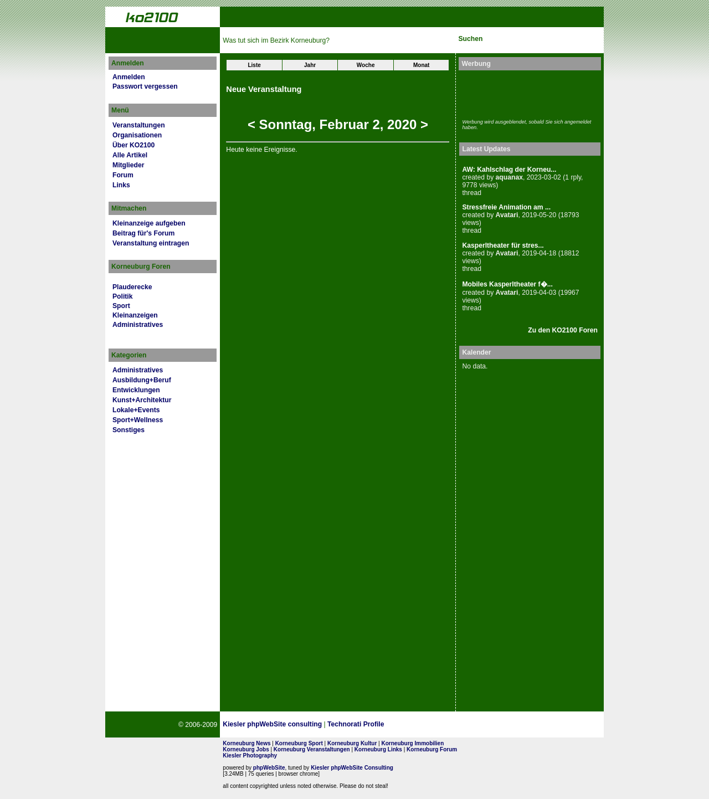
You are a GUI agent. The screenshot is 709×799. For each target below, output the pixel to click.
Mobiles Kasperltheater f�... (507, 284)
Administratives (137, 325)
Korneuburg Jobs (246, 749)
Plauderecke (132, 287)
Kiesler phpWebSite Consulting (352, 768)
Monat (421, 65)
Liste (254, 65)
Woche (366, 65)
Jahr (310, 65)
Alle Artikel (129, 155)
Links (121, 185)
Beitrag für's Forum (143, 233)
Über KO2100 (133, 145)
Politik (122, 296)
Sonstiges (128, 430)
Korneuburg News (246, 743)
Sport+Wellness (137, 420)
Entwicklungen (136, 390)
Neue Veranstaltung (263, 89)
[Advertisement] (527, 93)
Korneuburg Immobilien (413, 743)
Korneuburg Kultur (352, 743)
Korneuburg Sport (299, 743)
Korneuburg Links (378, 749)
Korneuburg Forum (432, 749)
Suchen (470, 39)
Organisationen (137, 135)
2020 (402, 124)
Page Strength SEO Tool (426, 725)
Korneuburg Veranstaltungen (312, 749)
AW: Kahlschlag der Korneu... (509, 169)
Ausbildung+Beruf (141, 380)
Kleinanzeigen (135, 315)
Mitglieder (128, 165)
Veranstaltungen (138, 125)
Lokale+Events (136, 410)
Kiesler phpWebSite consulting (272, 724)
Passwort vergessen (145, 86)
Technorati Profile (355, 724)
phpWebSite (269, 768)
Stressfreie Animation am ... (506, 207)
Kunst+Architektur (141, 400)
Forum (122, 175)
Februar (344, 124)
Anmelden (128, 77)
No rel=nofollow (480, 725)
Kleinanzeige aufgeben (149, 223)
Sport (121, 306)
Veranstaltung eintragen (150, 243)
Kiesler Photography (250, 755)
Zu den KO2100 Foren (563, 330)
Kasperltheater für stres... (502, 245)
